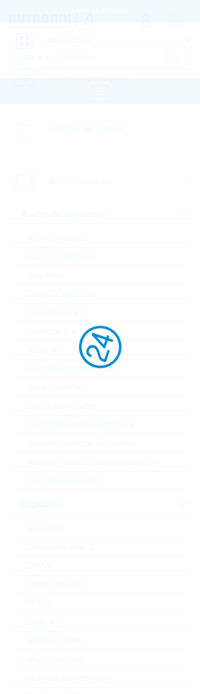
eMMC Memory (56, 584)
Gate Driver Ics (55, 312)
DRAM (39, 565)
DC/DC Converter (60, 293)
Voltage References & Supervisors (92, 461)
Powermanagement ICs (71, 368)
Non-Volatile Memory (67, 677)
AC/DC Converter (60, 256)
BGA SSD (46, 528)
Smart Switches (56, 387)
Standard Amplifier (62, 405)
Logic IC (43, 621)
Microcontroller (55, 640)
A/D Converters (56, 238)
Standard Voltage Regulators (82, 443)
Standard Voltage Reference (80, 424)
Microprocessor (56, 659)
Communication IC (62, 547)
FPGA (39, 603)
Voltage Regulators (63, 480)
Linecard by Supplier (87, 128)
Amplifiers (46, 275)
